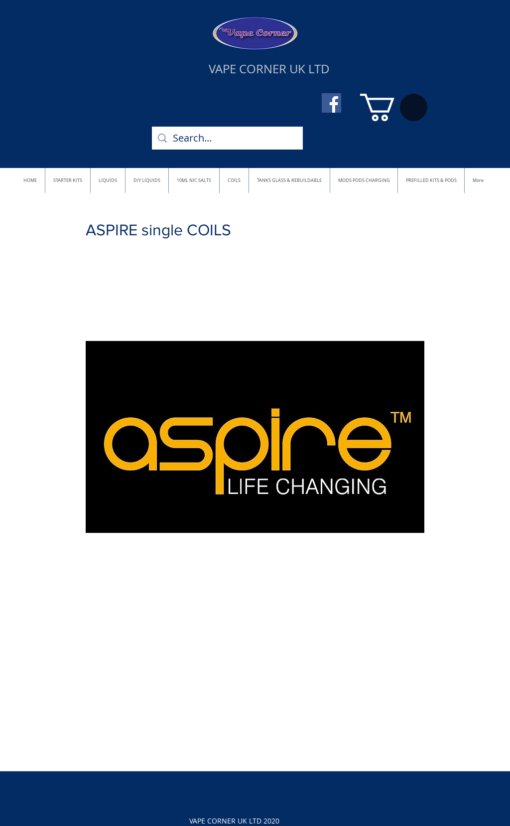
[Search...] (227, 138)
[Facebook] (331, 103)
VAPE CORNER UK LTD (269, 69)
